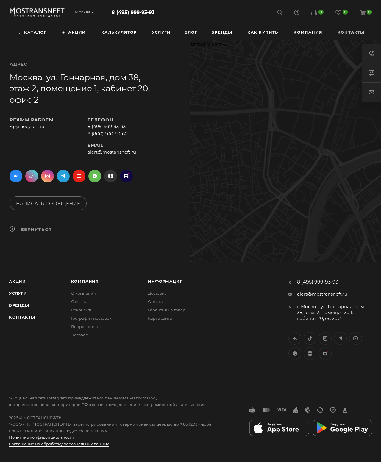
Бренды (19, 305)
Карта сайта (160, 318)
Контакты (22, 317)
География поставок (91, 318)
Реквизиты (82, 310)
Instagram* (47, 176)
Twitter (31, 176)
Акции (17, 281)
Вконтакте (16, 176)
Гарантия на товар (166, 310)
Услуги (18, 293)
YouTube (79, 176)
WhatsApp (94, 176)
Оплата (155, 301)
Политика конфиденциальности (41, 437)
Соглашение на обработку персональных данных (59, 443)
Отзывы (79, 301)
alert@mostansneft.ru (112, 152)
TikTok (126, 176)
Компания (85, 281)
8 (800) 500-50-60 (108, 134)
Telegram (63, 176)
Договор (79, 335)
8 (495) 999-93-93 (133, 12)
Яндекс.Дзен (110, 176)
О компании (83, 293)
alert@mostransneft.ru (322, 294)
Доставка (157, 293)
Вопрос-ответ (85, 326)
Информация (165, 281)
